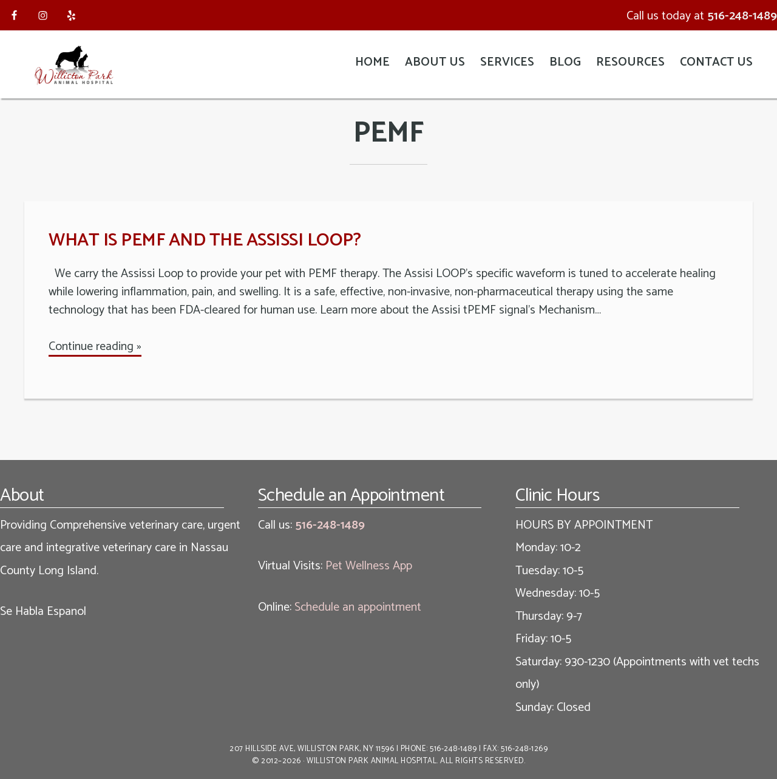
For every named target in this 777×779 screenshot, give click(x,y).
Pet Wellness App (368, 566)
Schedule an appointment (357, 607)
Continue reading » (95, 347)
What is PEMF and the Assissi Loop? (205, 240)
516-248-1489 (742, 16)
